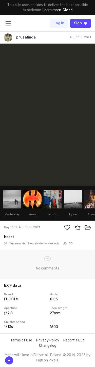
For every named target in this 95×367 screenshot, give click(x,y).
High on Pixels (47, 360)
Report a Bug (74, 340)
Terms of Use (21, 340)
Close (67, 10)
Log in (58, 23)
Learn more (52, 10)
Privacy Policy (47, 340)
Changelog (47, 345)
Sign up (80, 23)
